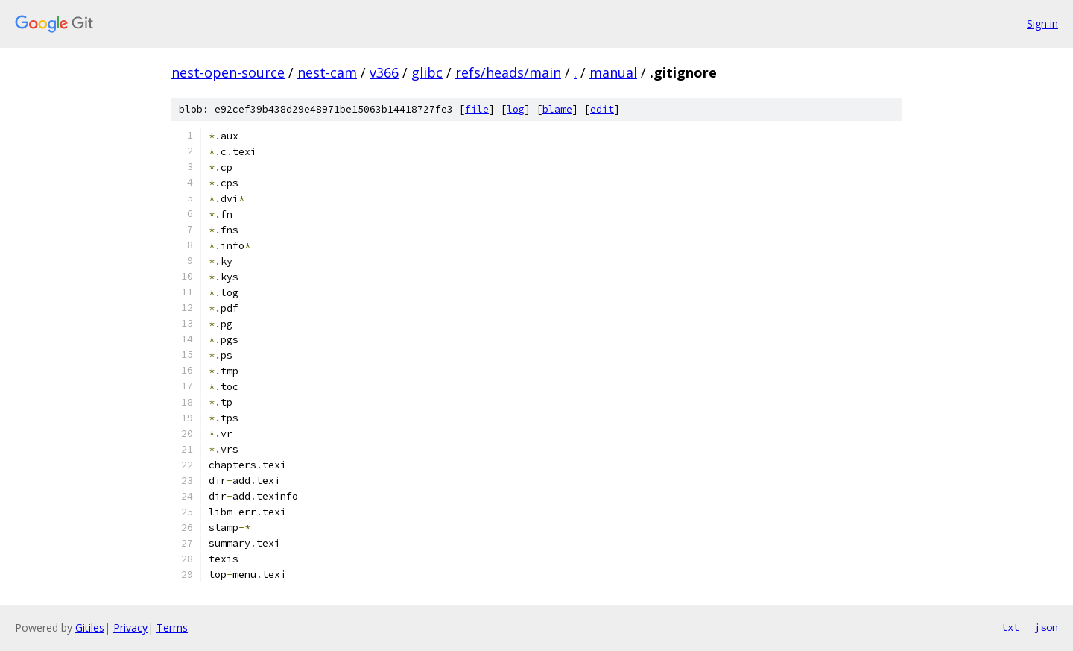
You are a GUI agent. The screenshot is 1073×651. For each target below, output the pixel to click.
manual (613, 72)
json (1046, 627)
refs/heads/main (508, 72)
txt (1010, 627)
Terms (172, 627)
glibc (427, 72)
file (477, 109)
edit (602, 109)
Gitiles (89, 627)
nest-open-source (228, 72)
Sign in (1042, 23)
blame (557, 109)
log (516, 109)
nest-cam (327, 72)
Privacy (130, 627)
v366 (384, 72)
